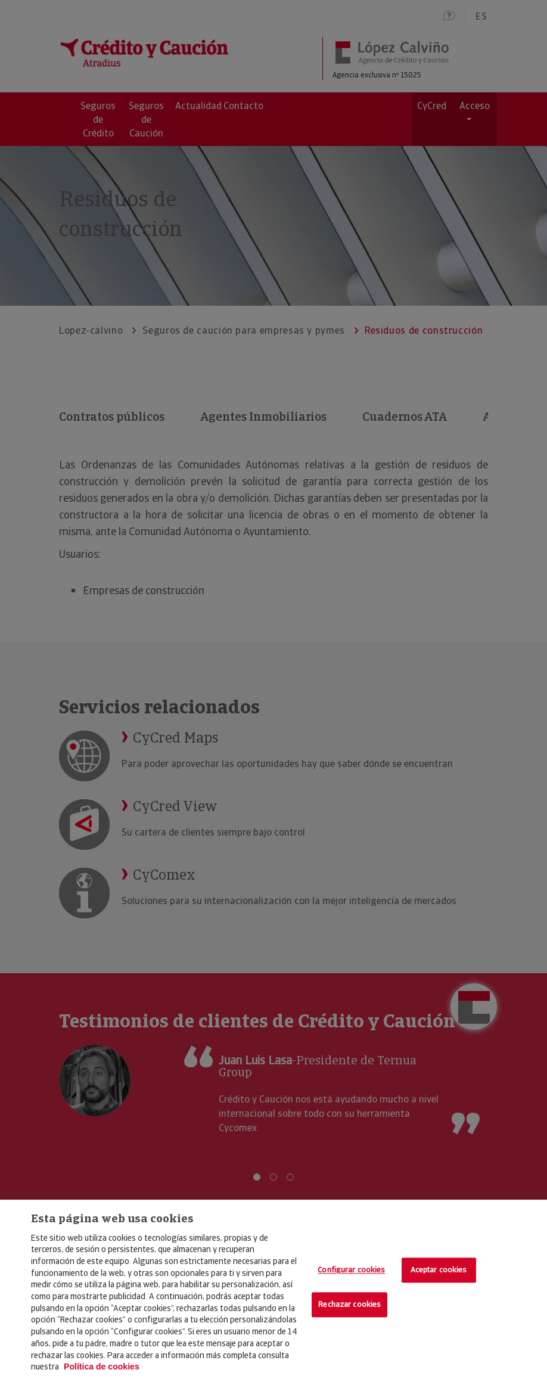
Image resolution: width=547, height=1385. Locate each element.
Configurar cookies (351, 1270)
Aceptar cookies (439, 1270)
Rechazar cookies (349, 1304)
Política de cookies (101, 1366)
